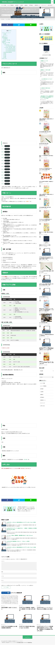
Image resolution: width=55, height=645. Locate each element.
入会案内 (21, 5)
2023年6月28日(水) (10, 49)
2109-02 (2, 149)
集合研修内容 (4, 37)
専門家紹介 (31, 5)
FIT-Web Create (20, 642)
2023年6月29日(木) (10, 51)
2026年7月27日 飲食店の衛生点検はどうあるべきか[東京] (27, 627)
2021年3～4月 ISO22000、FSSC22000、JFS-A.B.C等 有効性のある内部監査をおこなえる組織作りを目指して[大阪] (46, 258)
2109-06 (2, 160)
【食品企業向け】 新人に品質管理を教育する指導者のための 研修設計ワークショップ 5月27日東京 (46, 97)
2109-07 (2, 163)
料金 (4, 53)
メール (2, 576)
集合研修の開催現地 (7, 52)
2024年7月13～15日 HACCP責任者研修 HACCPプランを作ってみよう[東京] (21, 522)
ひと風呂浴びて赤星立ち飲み (45, 88)
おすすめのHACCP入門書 (46, 55)
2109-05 (2, 157)
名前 (2, 571)
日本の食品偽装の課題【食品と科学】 (45, 131)
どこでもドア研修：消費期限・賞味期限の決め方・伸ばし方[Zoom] (20, 535)
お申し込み (4, 58)
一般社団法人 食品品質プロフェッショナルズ (15, 641)
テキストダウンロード (6, 32)
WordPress (30, 642)
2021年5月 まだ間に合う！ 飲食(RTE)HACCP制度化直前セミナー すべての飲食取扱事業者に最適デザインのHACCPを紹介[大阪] (46, 348)
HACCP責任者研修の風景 (43, 322)
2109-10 (2, 172)
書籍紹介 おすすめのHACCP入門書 (44, 245)
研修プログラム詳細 (6, 42)
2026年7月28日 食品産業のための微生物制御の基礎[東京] (9, 627)
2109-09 (2, 169)
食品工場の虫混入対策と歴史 (43, 143)
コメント (2, 561)
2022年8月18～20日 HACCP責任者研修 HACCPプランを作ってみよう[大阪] (21, 547)
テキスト (5, 35)
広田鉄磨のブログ (43, 58)
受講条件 (4, 41)
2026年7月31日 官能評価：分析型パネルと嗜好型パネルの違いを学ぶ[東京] (27, 609)
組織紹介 (26, 5)
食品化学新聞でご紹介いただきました (9, 608)
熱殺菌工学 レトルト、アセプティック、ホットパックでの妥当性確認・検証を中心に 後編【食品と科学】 (46, 362)
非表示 (10, 30)
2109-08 (2, 166)
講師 (4, 57)
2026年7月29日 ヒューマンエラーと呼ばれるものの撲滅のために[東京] (45, 608)
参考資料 (16, 5)
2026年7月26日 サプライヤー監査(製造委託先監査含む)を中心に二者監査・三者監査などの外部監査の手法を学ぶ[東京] (45, 628)
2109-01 (2, 146)
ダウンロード (7, 146)
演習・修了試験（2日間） (10, 47)
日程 (4, 43)
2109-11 (2, 175)
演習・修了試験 (6, 40)
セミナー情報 (3, 5)
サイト (2, 580)
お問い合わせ (50, 5)
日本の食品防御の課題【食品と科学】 (45, 207)
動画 (4, 34)
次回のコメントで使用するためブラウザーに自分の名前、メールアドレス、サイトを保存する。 (17, 585)
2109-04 (2, 154)
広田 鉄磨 (25, 459)
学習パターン (4, 36)
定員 (4, 54)
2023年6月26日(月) (10, 46)
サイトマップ (44, 5)
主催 (4, 55)
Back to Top (27, 637)
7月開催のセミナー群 (44, 60)
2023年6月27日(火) (10, 48)
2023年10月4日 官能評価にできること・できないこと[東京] (18, 541)
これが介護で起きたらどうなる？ (46, 79)
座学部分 (5, 38)
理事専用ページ (37, 5)
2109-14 (2, 183)
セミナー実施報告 (11, 5)
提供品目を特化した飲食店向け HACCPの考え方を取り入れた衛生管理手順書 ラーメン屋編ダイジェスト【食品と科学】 (46, 309)
